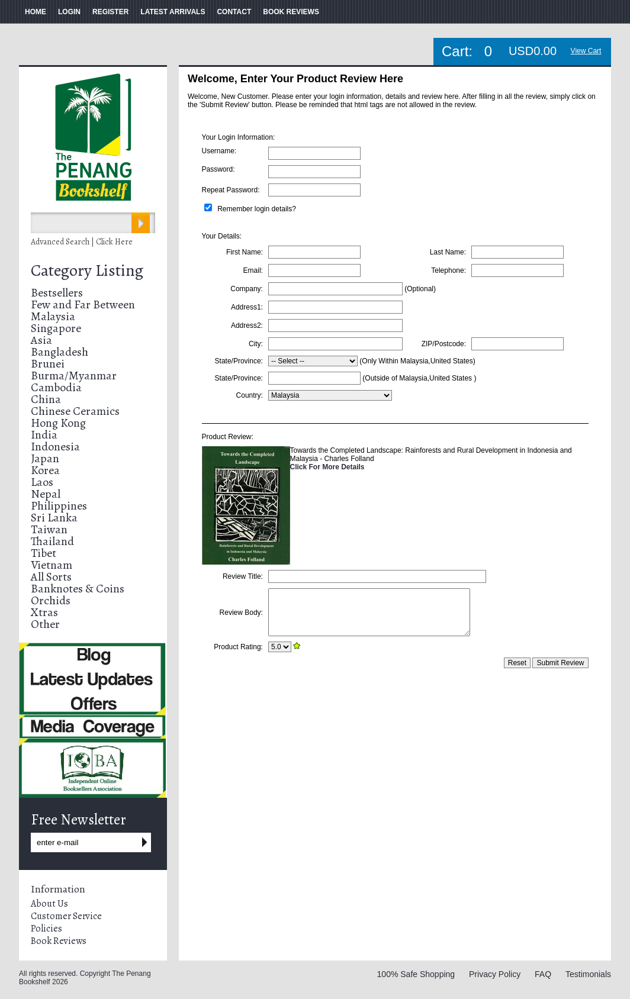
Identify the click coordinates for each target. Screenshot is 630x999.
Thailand (52, 541)
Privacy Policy (494, 974)
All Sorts (51, 577)
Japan (45, 458)
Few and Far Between (83, 304)
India (44, 435)
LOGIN (69, 12)
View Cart (586, 51)
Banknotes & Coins (77, 589)
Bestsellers (57, 293)
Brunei (48, 364)
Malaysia (53, 316)
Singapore (56, 328)
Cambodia (56, 387)
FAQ (543, 974)
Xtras (44, 612)
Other (45, 624)
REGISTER (110, 12)
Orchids (50, 600)
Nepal (45, 494)
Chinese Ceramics (75, 411)
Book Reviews (58, 941)
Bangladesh (59, 352)
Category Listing (87, 270)
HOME (35, 12)
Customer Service (66, 916)
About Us (49, 903)
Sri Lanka (54, 518)
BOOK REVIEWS (291, 12)
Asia (41, 340)
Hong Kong (58, 423)
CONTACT (234, 12)
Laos (42, 482)
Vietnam (51, 565)
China (46, 399)
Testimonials (588, 974)
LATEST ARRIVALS (172, 12)
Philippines (59, 506)
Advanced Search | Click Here (82, 241)
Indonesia (55, 447)
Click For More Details (327, 467)
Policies (46, 928)
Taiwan (49, 529)
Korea (45, 470)
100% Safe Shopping (416, 974)
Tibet (43, 553)
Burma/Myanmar (74, 376)
